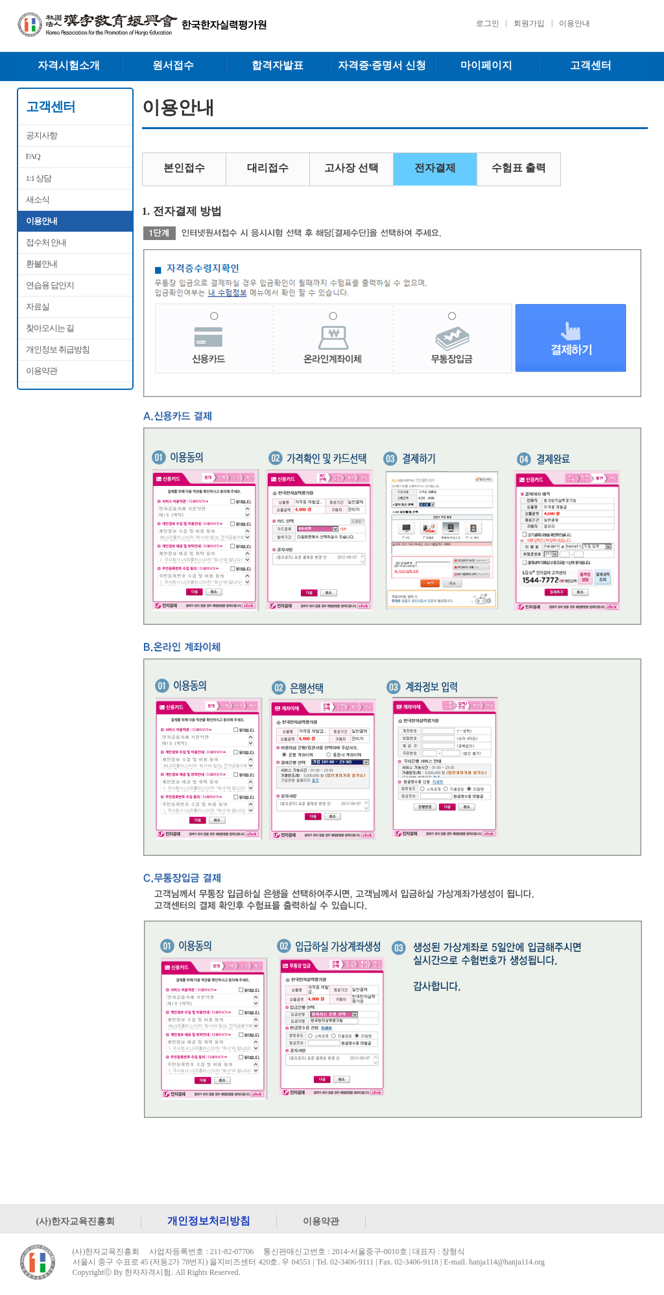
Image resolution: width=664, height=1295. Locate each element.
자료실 (37, 306)
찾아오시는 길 (50, 328)
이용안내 (574, 23)
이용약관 (41, 371)
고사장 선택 (351, 167)
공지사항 (41, 135)
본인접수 (184, 167)
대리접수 (268, 167)
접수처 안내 (46, 242)
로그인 (487, 23)
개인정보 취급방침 (57, 349)
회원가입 (529, 23)
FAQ (33, 156)
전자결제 (435, 167)
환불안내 (41, 264)
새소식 (37, 199)
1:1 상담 (39, 178)
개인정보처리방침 (208, 1220)
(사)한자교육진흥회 (75, 1221)
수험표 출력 (519, 167)
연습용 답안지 (50, 285)
